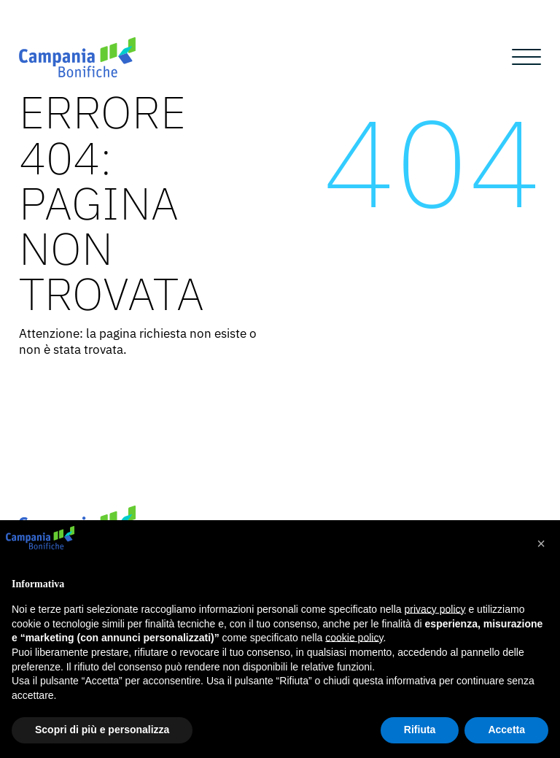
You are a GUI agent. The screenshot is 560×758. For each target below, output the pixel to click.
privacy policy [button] (435, 609)
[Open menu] (526, 57)
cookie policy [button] (354, 637)
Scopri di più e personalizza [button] (102, 729)
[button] (541, 543)
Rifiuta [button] (420, 729)
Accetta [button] (506, 729)
